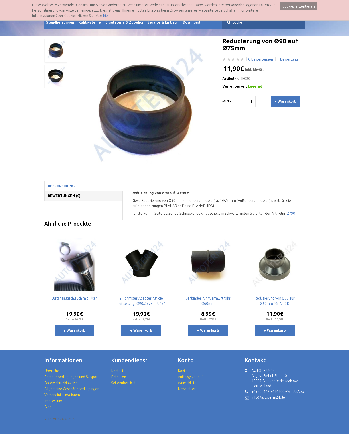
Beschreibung (61, 186)
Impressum (53, 401)
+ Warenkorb (285, 101)
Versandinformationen (62, 395)
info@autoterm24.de (268, 397)
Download (191, 22)
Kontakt (117, 371)
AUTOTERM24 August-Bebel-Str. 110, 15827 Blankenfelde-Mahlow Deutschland (275, 378)
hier (106, 16)
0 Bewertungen (260, 59)
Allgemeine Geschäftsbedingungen (71, 389)
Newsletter (187, 389)
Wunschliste (187, 383)
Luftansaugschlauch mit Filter (74, 298)
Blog (48, 407)
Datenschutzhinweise (61, 383)
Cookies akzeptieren (298, 6)
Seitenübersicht (123, 383)
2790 (291, 213)
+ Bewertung (287, 59)
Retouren (118, 377)
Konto (182, 371)
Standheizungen (60, 22)
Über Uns (51, 371)
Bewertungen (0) (64, 196)
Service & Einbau (162, 22)
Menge (227, 101)
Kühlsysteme (90, 22)
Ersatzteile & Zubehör (124, 22)
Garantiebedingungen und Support (71, 377)
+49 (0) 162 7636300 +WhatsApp (278, 391)
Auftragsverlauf (190, 377)
